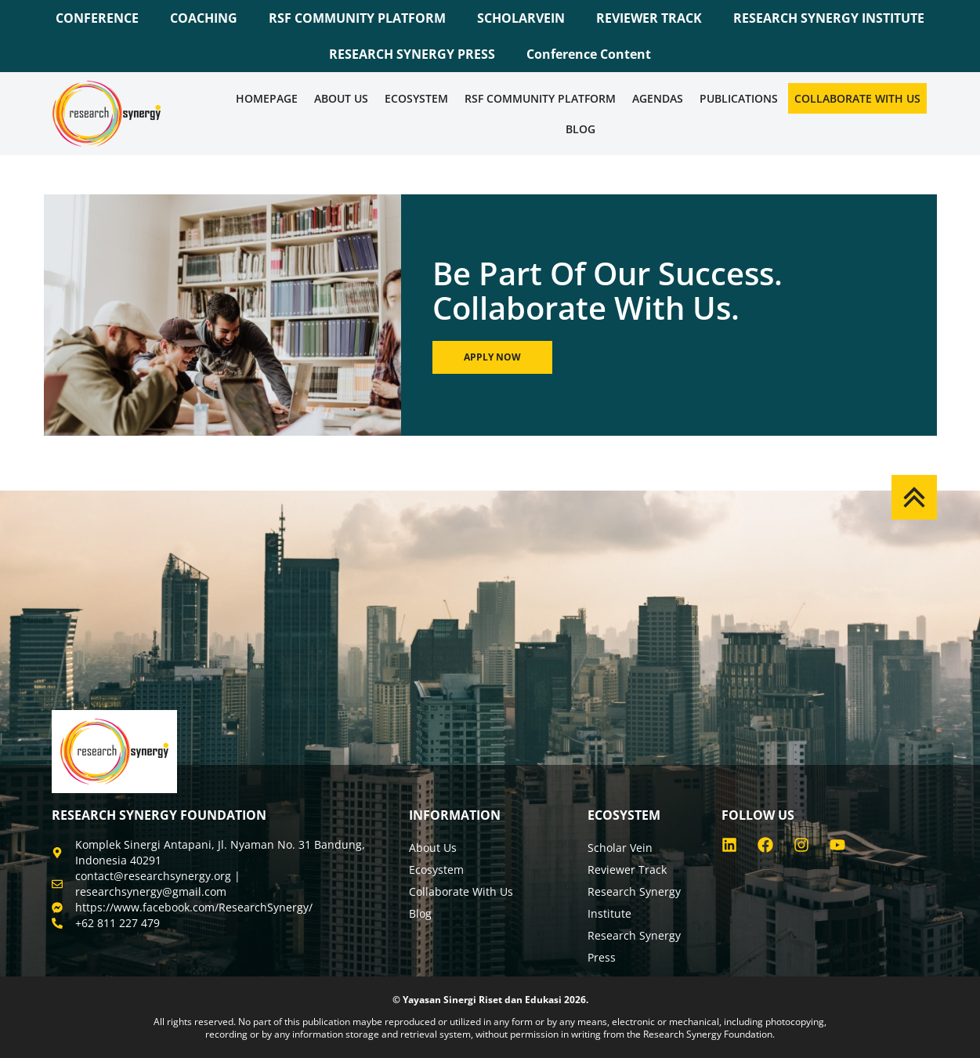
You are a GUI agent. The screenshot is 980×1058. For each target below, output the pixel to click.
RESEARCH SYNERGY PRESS (412, 54)
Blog (580, 128)
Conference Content (588, 54)
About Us (341, 98)
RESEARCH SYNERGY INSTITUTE (828, 18)
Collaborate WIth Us (857, 98)
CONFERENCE (97, 18)
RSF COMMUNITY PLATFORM (357, 18)
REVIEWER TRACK (649, 18)
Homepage (267, 98)
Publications (739, 98)
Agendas (657, 98)
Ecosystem (416, 98)
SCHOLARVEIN (521, 18)
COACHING (203, 18)
